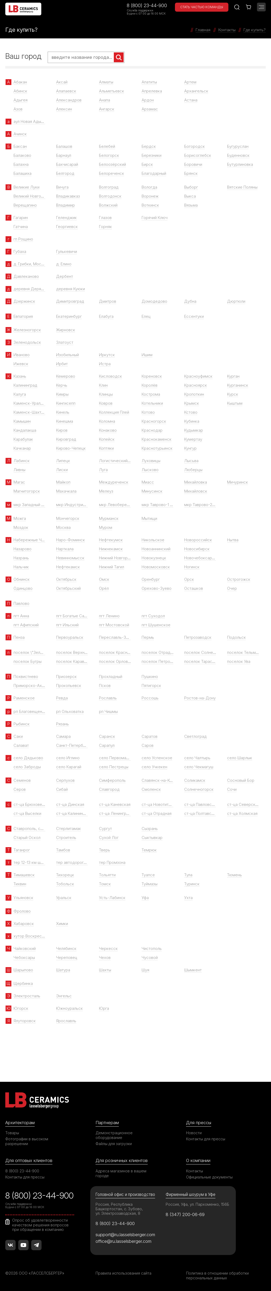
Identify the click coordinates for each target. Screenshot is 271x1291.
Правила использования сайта (123, 1273)
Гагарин (20, 217)
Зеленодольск (27, 342)
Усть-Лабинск (112, 897)
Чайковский (24, 948)
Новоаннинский (156, 548)
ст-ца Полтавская (201, 813)
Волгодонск (110, 196)
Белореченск (111, 173)
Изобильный (67, 354)
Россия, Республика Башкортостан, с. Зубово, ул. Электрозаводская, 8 (119, 1209)
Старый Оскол (26, 837)
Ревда (62, 697)
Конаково (108, 430)
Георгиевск (67, 226)
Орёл (104, 588)
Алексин (64, 108)
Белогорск (109, 155)
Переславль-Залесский (121, 637)
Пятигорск (151, 685)
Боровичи (193, 164)
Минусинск (152, 491)
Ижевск (20, 363)
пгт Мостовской (114, 624)
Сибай (62, 789)
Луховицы (151, 460)
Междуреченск (113, 482)
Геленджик (66, 217)
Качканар (22, 448)
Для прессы (198, 1122)
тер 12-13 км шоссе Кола (36, 862)
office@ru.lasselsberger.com (123, 1241)
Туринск (192, 883)
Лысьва (191, 460)
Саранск (107, 736)
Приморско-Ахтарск (33, 685)
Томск (105, 883)
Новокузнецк (154, 557)
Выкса (190, 196)
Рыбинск (21, 723)
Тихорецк (65, 874)
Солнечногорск (199, 789)
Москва (63, 527)
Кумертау (193, 439)
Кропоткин (194, 394)
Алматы (106, 81)
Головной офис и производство (125, 1194)
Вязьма (191, 205)
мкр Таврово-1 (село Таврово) (170, 504)
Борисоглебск (197, 155)
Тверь (104, 849)
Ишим (147, 354)
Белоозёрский (112, 164)
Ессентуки (194, 316)
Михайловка (195, 482)
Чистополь (152, 948)
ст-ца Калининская (74, 813)
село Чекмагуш (198, 766)
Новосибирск (197, 548)
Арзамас (150, 108)
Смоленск (151, 789)
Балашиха (22, 173)
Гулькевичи (66, 251)
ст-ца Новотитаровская (164, 804)
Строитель (66, 837)
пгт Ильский (67, 624)
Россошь (150, 697)
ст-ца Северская (243, 804)
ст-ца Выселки (27, 813)
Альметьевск (111, 90)
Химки (62, 923)
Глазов (105, 217)
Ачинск (20, 133)
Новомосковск (156, 566)
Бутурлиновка (240, 164)
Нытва (232, 539)
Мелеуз (106, 491)
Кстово (190, 412)
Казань (19, 376)
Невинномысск (70, 557)
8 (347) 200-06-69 (185, 1214)
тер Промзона (112, 862)
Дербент (64, 276)
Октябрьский (68, 588)
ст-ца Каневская (114, 804)
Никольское (153, 539)
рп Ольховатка (70, 711)
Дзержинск (24, 301)
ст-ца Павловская (201, 804)
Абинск (20, 90)
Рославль (108, 697)
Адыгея (20, 99)
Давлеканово (26, 276)
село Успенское (157, 757)
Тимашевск (24, 874)
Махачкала (66, 491)
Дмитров (107, 301)
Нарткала (65, 548)
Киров (61, 430)
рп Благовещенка (29, 711)
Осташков (193, 588)
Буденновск (238, 155)
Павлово (21, 603)
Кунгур (190, 448)
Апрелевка (152, 90)
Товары (12, 1133)
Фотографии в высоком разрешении (26, 1141)
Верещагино (25, 205)
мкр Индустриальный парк (81, 504)
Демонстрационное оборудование (114, 1135)
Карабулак (23, 439)
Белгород (65, 173)
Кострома (151, 394)
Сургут (105, 828)
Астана (190, 99)
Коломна (107, 421)
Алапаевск (66, 90)
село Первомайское (118, 757)
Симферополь (112, 780)
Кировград (66, 439)
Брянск (191, 173)
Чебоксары (24, 957)
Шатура (63, 969)
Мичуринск (237, 482)
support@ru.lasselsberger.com (125, 1234)
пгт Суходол (153, 615)
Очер (232, 588)
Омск (104, 579)
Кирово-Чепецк (71, 448)
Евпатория (23, 316)
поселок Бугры (27, 661)
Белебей (107, 146)
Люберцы (193, 469)
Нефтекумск (111, 539)
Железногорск (27, 329)
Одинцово (23, 588)
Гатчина (20, 226)
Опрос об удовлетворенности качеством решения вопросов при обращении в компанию (40, 1225)
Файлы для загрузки (114, 1143)
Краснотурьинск (157, 448)
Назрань (21, 557)
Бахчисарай (67, 164)
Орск (189, 579)
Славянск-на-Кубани (161, 780)
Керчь (61, 385)
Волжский (108, 205)
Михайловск (195, 491)
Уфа (145, 897)
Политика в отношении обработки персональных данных (217, 1275)
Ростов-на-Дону (200, 697)
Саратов (149, 736)
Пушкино (150, 676)
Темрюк (149, 849)
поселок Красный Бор (119, 652)
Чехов (105, 957)
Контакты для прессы (205, 1139)
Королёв (149, 385)
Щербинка (23, 983)
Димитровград (70, 301)
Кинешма (64, 421)
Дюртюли (236, 301)
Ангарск (106, 108)
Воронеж (150, 196)
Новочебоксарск (200, 557)
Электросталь (26, 995)
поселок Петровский (161, 661)
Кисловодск (110, 376)
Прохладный (110, 676)
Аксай (61, 81)
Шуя (145, 969)
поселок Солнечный (203, 652)
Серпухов (65, 780)
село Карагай (68, 766)
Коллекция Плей (114, 412)
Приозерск (66, 676)
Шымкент (193, 969)
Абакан (20, 81)
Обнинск (21, 579)
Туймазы (149, 883)
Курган (233, 376)
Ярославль (66, 1020)
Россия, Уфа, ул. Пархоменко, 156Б (197, 1204)
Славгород (109, 789)
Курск (232, 394)
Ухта (188, 897)
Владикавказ (68, 196)
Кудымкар (193, 430)
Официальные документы (209, 1177)
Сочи (232, 789)
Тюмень (234, 874)
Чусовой (150, 957)
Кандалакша (24, 430)
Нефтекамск (68, 566)
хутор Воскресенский (34, 936)
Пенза (19, 637)
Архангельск (196, 90)
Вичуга (62, 187)
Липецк (63, 460)
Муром (105, 527)
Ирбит (62, 363)
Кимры (62, 394)
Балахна (21, 164)
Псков (105, 685)
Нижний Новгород (116, 557)
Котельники (152, 403)
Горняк (105, 226)
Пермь (148, 637)
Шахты (105, 969)
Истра (105, 363)
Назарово (22, 548)
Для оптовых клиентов (28, 1160)
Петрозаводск (197, 637)
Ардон (148, 99)
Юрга (104, 1008)
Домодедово (154, 301)
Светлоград (195, 736)
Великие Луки (26, 187)
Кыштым (234, 403)
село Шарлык (239, 757)
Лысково (150, 469)
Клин (103, 385)
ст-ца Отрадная (156, 813)
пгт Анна (21, 615)
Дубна (190, 301)
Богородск (194, 146)
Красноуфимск (198, 376)
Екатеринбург (69, 316)
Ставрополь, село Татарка (38, 828)
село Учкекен (154, 766)
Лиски (62, 469)
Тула (188, 874)
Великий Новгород (30, 196)
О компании (198, 1160)
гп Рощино (23, 239)
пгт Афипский (26, 624)
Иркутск (107, 354)
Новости (194, 1133)
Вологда (149, 187)
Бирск (147, 164)
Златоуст (64, 342)
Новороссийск (198, 539)
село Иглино (68, 757)
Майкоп (63, 482)
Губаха (19, 251)
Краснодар (152, 430)
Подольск (236, 637)
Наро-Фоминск (70, 539)
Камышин (22, 421)
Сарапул (107, 745)
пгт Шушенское (156, 624)
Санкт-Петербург (72, 745)
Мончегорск (67, 518)
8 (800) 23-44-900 (147, 5)
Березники (151, 155)
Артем (190, 81)
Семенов (22, 780)
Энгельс (64, 995)
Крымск (191, 403)
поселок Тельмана (244, 652)
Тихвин (19, 883)
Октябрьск (66, 579)
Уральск (63, 897)
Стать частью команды (201, 7)
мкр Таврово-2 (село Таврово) (213, 504)
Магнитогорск (26, 491)
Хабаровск (23, 923)
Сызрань (150, 828)
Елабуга (106, 316)
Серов (19, 789)
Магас (19, 482)
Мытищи (149, 518)
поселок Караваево (74, 661)
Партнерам (107, 1122)
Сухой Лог (109, 837)
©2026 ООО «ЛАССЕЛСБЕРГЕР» (35, 1273)
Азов (17, 108)
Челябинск (66, 948)
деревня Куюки (70, 288)
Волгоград (109, 187)
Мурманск (109, 518)
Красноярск (195, 385)
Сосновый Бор (240, 780)
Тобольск (65, 883)
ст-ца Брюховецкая (32, 804)
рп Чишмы (108, 711)
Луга (103, 469)
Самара (63, 736)
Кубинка (191, 421)
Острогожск (238, 579)
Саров (147, 745)
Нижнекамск (111, 548)
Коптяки (106, 448)
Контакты (194, 1171)
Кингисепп (65, 403)
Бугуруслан (238, 146)
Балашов (64, 146)
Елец (146, 316)
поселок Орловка (115, 661)
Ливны (19, 469)
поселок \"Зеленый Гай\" (36, 652)
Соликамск (194, 780)
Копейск (107, 439)
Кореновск (152, 376)
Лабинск (21, 460)
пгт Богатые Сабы (72, 615)
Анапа (104, 99)
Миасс (148, 482)
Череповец (66, 957)
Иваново (21, 354)
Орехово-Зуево (156, 588)
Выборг (191, 187)
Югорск (20, 1008)
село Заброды (27, 766)
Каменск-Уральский (32, 403)
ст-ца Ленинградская (119, 813)
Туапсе (148, 874)
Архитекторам (20, 1122)
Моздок (20, 527)
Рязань (62, 723)
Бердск (149, 146)
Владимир (65, 205)
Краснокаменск (156, 439)
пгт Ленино (109, 615)
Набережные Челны (32, 539)
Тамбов (63, 849)
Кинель (62, 412)
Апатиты (149, 81)
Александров (69, 99)
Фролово (22, 911)
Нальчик (21, 566)
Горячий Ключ (155, 217)
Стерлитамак (68, 828)
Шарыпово (23, 969)
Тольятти (107, 874)
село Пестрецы (113, 766)
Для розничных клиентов (122, 1160)
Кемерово (65, 376)
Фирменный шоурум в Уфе (190, 1194)
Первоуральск (69, 637)
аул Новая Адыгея (30, 121)
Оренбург (151, 579)
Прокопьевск (68, 685)
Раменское (24, 697)
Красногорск (154, 421)
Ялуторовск (24, 1020)
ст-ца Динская (70, 804)
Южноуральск (69, 1008)
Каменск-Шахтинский (33, 412)
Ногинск (192, 566)
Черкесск (108, 948)
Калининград (25, 385)
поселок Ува (238, 661)
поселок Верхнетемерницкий (84, 652)
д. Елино (63, 263)
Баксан (20, 146)
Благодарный (154, 173)
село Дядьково (28, 757)
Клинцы (106, 394)
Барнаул (63, 155)
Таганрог (21, 849)
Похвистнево (25, 676)
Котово (148, 412)
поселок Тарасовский (204, 661)
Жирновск (65, 329)
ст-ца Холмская (242, 813)
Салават (21, 745)
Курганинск (237, 385)
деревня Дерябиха (31, 288)
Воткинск (150, 205)
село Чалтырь (197, 757)
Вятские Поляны (242, 187)
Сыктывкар (152, 837)
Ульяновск (23, 897)
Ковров (105, 403)
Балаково (22, 155)
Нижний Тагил (111, 566)
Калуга (19, 394)
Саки (18, 736)
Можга (19, 518)
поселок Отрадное (159, 652)
